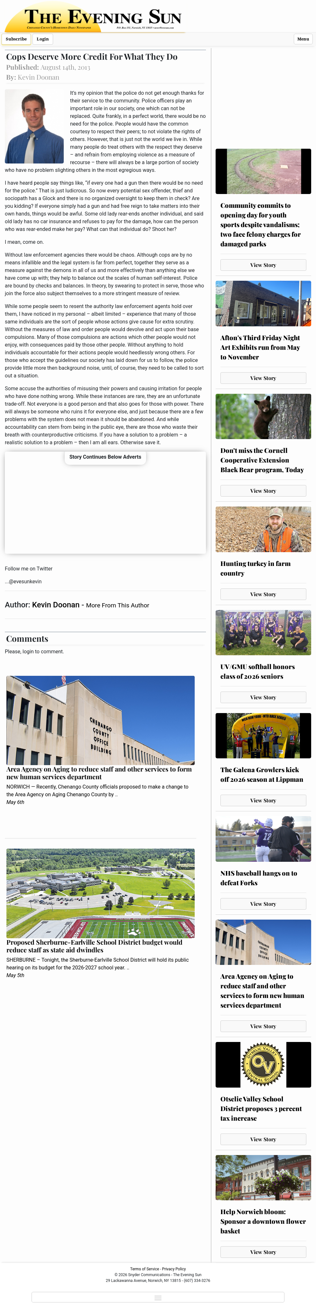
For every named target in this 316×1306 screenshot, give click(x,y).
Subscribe (16, 39)
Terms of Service (144, 1269)
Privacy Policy (174, 1269)
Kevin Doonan (56, 604)
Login (43, 39)
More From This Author (117, 605)
